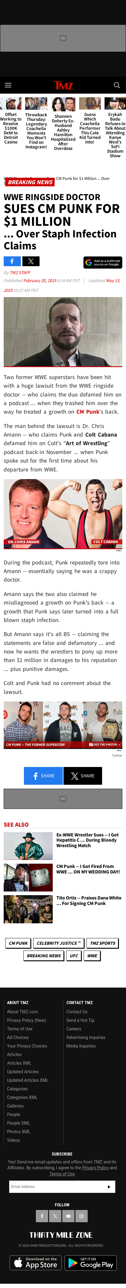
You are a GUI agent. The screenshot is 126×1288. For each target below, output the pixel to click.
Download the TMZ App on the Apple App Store (36, 1263)
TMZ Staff (20, 272)
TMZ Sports (102, 943)
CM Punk (18, 943)
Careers (74, 1028)
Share (43, 776)
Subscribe (109, 1187)
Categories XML (22, 1097)
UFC (74, 956)
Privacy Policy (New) (26, 1020)
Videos (13, 1140)
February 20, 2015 (40, 280)
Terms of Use (19, 1028)
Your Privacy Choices (27, 1046)
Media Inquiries (81, 1046)
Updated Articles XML (27, 1080)
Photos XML (18, 1131)
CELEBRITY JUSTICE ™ (58, 943)
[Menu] (8, 85)
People (13, 1114)
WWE (92, 956)
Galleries (15, 1106)
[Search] (117, 85)
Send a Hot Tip (80, 1020)
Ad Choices (18, 1037)
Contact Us (77, 1011)
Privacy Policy (95, 1167)
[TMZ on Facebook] (42, 1216)
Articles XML (19, 1063)
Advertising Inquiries (86, 1037)
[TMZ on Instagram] (81, 1216)
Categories (17, 1088)
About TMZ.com (22, 1011)
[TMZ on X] (55, 1216)
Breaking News (43, 956)
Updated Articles (23, 1071)
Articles (14, 1054)
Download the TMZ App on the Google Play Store (91, 1263)
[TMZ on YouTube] (68, 1216)
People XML (18, 1123)
